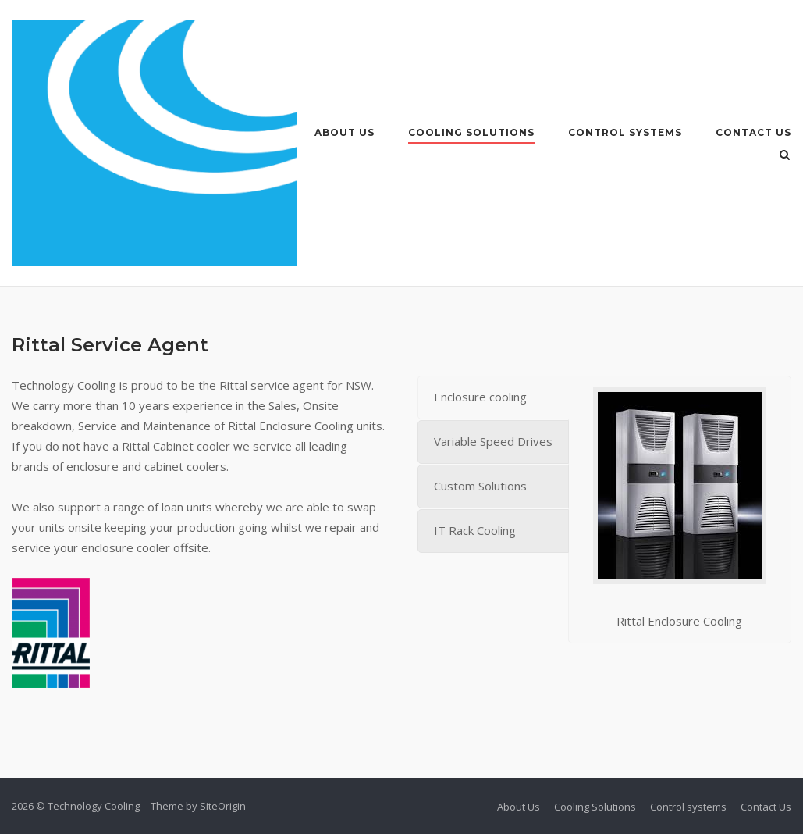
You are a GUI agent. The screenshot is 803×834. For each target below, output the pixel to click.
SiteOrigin (223, 806)
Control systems (625, 132)
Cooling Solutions (471, 132)
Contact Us (753, 132)
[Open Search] (784, 156)
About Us (344, 132)
